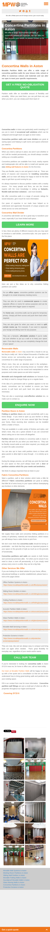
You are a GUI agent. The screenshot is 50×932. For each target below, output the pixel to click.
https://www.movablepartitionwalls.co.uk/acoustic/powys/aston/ (26, 612)
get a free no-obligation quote (25, 86)
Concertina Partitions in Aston (14, 885)
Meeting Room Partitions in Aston (15, 873)
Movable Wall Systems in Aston (14, 870)
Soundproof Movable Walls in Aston (16, 880)
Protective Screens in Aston (13, 887)
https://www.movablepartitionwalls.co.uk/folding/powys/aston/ (25, 603)
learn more (25, 224)
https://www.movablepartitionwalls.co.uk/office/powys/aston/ (25, 585)
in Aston (12, 352)
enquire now (25, 404)
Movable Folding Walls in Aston (14, 878)
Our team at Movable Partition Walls (15, 671)
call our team (25, 657)
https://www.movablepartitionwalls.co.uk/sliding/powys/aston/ (25, 594)
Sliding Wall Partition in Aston (14, 875)
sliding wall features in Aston (16, 167)
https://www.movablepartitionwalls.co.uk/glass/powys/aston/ (25, 620)
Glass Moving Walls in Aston (13, 882)
